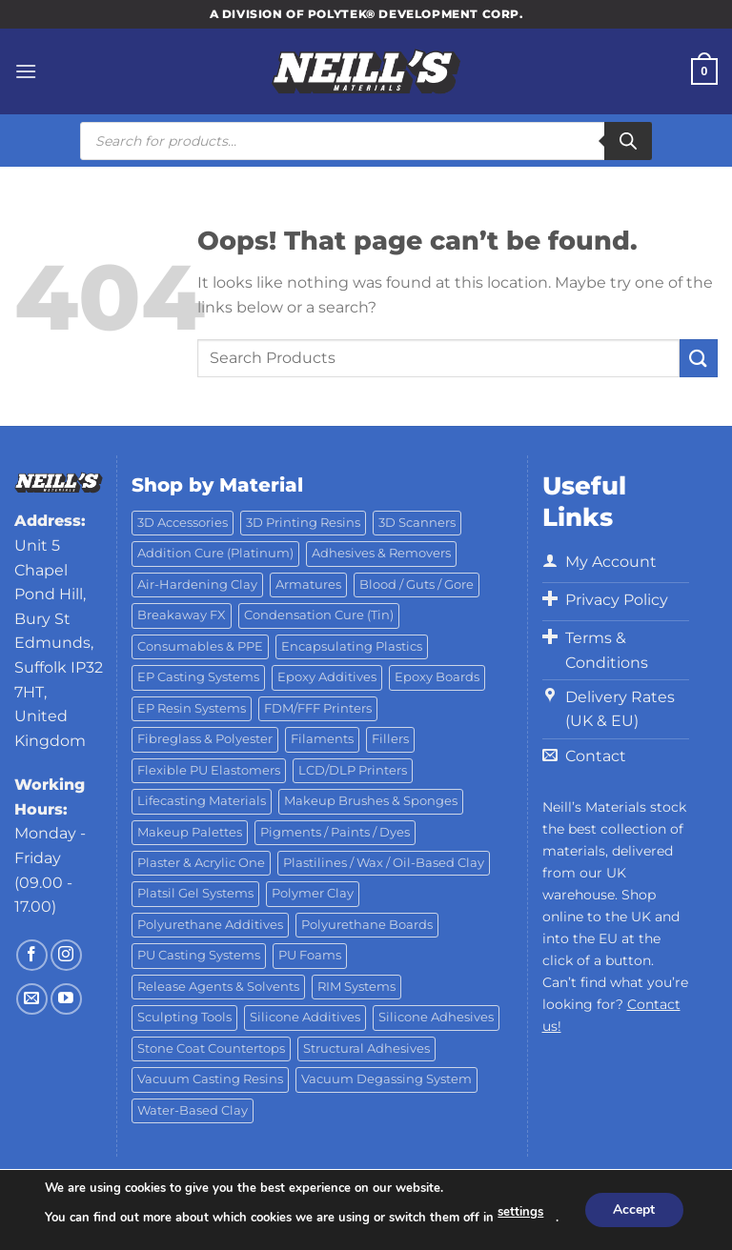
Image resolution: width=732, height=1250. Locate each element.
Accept (634, 1209)
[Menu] (25, 71)
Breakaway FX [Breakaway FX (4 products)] (181, 615)
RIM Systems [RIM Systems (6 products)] (356, 986)
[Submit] (699, 357)
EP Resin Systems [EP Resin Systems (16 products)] (191, 708)
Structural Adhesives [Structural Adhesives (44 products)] (366, 1048)
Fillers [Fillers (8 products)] (390, 739)
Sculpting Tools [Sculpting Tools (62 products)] (184, 1017)
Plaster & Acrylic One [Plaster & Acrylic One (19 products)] (201, 863)
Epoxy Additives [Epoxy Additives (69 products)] (326, 677)
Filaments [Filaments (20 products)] (322, 739)
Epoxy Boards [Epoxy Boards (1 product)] (437, 677)
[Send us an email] (32, 999)
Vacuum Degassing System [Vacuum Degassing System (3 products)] (386, 1079)
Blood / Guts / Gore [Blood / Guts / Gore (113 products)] (416, 584)
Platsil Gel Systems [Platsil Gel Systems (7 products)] (195, 893)
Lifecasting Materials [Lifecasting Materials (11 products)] (201, 801)
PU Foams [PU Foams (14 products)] (309, 955)
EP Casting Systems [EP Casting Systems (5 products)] (198, 677)
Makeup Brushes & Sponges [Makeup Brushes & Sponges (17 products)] (371, 801)
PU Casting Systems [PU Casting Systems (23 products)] (198, 955)
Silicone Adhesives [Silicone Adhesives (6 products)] (436, 1017)
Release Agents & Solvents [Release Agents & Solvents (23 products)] (218, 986)
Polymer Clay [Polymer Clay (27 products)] (313, 893)
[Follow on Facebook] (32, 955)
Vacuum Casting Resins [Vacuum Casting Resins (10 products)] (210, 1079)
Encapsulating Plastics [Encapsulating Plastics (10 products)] (351, 646)
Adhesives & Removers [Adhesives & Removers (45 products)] (381, 553)
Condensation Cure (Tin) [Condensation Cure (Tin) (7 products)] (319, 615)
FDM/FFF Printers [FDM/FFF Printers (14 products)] (318, 708)
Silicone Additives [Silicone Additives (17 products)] (305, 1017)
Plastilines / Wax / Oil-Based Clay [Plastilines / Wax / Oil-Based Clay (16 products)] (383, 863)
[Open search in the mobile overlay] (366, 141)
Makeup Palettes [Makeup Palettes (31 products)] (189, 832)
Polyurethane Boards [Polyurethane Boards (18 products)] (367, 924)
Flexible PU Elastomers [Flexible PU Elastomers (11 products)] (208, 770)
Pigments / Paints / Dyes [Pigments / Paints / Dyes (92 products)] (335, 832)
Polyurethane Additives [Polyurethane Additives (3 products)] (210, 924)
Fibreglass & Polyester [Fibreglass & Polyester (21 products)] (205, 739)
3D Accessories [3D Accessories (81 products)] (182, 522)
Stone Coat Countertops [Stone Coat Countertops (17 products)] (211, 1048)
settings (520, 1212)
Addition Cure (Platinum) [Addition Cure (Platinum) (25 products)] (215, 553)
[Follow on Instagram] (66, 955)
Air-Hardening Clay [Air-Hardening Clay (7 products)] (197, 584)
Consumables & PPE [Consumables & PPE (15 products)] (200, 646)
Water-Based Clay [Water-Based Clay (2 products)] (192, 1110)
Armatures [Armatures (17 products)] (308, 584)
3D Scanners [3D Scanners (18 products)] (417, 522)
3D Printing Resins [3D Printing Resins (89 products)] (303, 522)
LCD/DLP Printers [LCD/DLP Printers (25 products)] (352, 770)
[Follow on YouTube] (66, 999)
